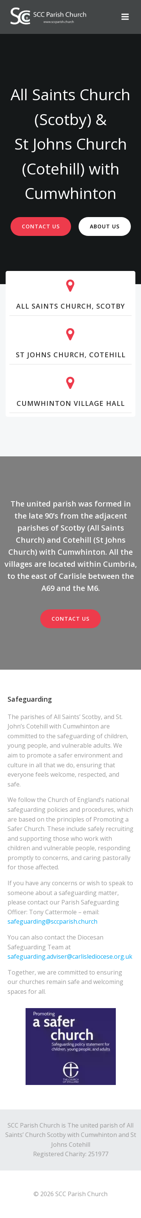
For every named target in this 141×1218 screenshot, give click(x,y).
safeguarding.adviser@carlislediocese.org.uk (70, 956)
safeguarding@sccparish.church (53, 921)
